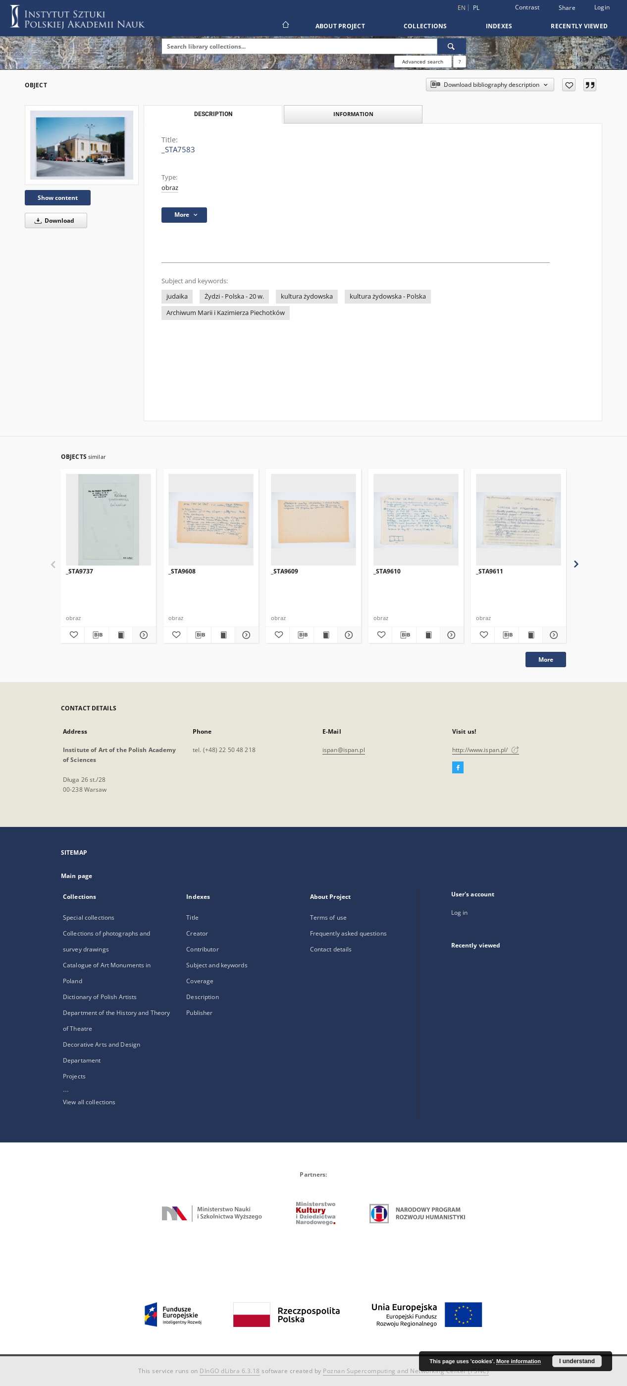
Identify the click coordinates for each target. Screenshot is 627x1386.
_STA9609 (284, 571)
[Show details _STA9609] (348, 635)
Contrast (527, 7)
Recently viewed (579, 26)
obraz (169, 188)
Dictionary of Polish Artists (100, 997)
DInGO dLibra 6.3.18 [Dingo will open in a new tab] (230, 1371)
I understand (577, 1361)
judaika (177, 296)
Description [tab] (213, 114)
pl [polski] (476, 7)
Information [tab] (353, 114)
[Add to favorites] (568, 84)
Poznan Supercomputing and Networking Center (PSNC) (406, 1371)
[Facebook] (458, 767)
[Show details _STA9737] (143, 635)
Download (52, 220)
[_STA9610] (416, 520)
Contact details (331, 949)
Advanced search (422, 61)
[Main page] (285, 26)
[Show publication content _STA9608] (223, 635)
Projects (74, 1076)
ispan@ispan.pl (343, 750)
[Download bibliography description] (96, 635)
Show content (58, 197)
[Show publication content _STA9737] (120, 635)
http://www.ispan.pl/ (485, 750)
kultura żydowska (307, 296)
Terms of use (328, 917)
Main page (76, 876)
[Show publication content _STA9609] (325, 635)
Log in (459, 912)
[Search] (451, 46)
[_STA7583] (81, 145)
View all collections (89, 1102)
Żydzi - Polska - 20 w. (234, 296)
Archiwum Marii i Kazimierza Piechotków (225, 313)
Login (602, 7)
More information (518, 1361)
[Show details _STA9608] (245, 635)
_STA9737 (79, 571)
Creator (197, 933)
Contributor (202, 949)
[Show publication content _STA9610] (428, 635)
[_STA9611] (518, 520)
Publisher (199, 1012)
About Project (340, 26)
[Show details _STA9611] (553, 635)
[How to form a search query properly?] (459, 61)
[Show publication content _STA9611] (530, 635)
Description (202, 997)
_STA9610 (387, 571)
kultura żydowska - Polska (388, 296)
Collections (425, 26)
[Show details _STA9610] (450, 635)
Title (192, 917)
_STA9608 (182, 571)
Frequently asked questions (348, 933)
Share (567, 8)
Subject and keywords (216, 965)
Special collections (88, 917)
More (545, 659)
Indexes (499, 26)
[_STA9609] (313, 520)
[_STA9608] (211, 520)
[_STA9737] (108, 520)
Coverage (199, 981)
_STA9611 (489, 571)
